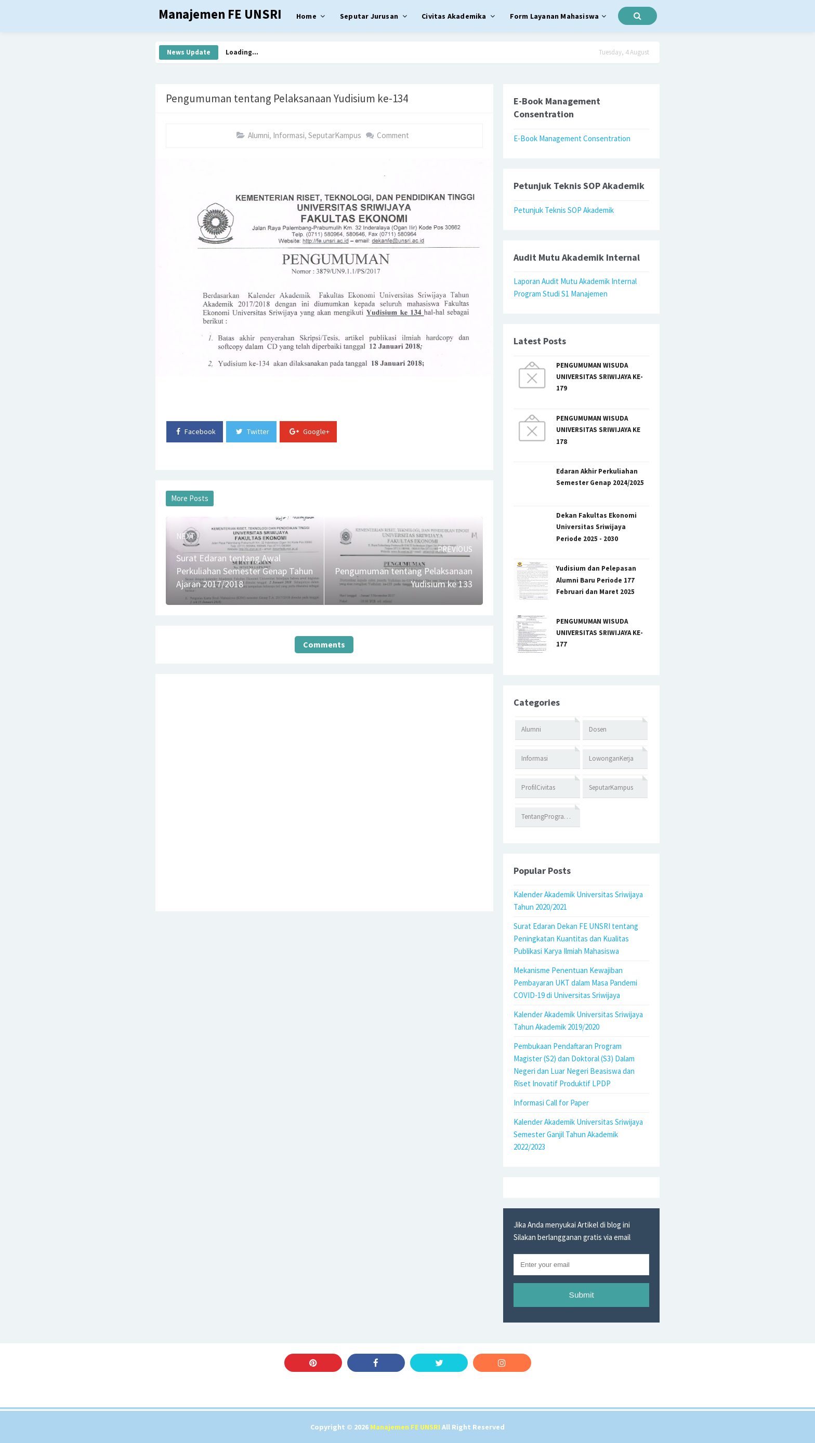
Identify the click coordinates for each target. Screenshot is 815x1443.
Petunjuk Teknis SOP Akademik (564, 210)
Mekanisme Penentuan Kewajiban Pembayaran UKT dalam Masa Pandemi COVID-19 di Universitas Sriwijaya (575, 982)
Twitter (252, 431)
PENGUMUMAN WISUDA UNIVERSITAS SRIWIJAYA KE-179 (599, 377)
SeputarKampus (334, 135)
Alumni (258, 135)
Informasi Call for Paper (551, 1103)
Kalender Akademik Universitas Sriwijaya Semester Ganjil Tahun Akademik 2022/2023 (578, 1134)
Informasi (289, 135)
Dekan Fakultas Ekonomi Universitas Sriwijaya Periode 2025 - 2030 (596, 527)
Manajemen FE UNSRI (405, 1427)
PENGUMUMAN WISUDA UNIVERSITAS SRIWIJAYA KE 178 (598, 430)
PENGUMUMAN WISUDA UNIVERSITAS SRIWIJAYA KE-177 (599, 633)
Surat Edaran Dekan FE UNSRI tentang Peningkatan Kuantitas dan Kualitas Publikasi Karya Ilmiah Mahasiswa (576, 938)
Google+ (310, 431)
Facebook (196, 431)
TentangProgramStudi (550, 816)
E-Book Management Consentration (572, 138)
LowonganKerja (611, 758)
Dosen (598, 729)
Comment (393, 135)
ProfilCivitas (538, 787)
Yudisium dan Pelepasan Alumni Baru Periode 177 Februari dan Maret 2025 (596, 580)
